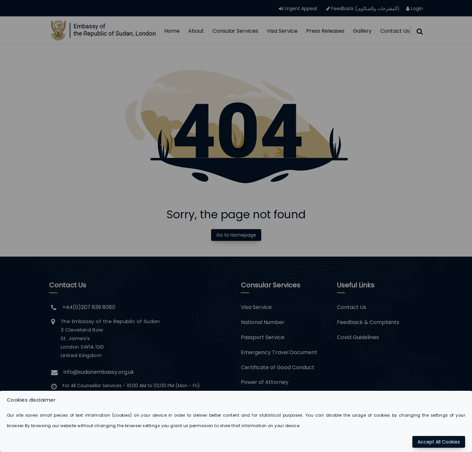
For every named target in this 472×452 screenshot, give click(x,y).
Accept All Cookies (439, 442)
